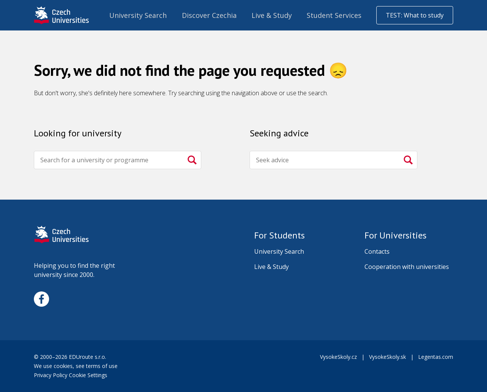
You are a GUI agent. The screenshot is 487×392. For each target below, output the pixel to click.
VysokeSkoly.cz (338, 356)
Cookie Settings (88, 375)
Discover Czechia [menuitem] (209, 15)
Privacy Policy (50, 375)
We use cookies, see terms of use (76, 366)
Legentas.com (435, 356)
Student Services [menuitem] (334, 15)
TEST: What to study (415, 15)
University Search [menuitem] (138, 15)
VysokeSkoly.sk (387, 356)
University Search (279, 251)
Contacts (377, 251)
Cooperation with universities (406, 266)
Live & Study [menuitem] (271, 15)
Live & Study (271, 266)
